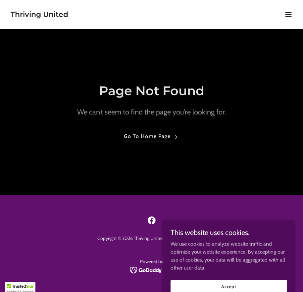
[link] (39, 15)
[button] (288, 14)
